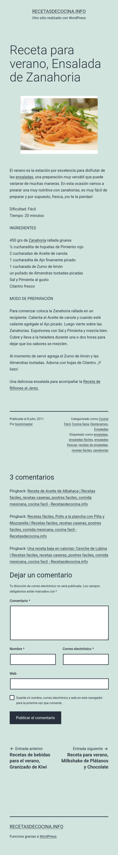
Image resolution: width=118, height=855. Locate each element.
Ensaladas (101, 429)
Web (13, 673)
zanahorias (100, 450)
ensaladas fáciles (81, 440)
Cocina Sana (80, 424)
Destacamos (99, 424)
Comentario (20, 601)
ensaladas (24, 177)
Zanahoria (37, 240)
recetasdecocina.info (59, 11)
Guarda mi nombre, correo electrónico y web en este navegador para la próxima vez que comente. (59, 700)
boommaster (24, 424)
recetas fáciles (82, 450)
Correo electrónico (78, 649)
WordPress (48, 836)
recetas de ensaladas (93, 445)
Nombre (17, 649)
